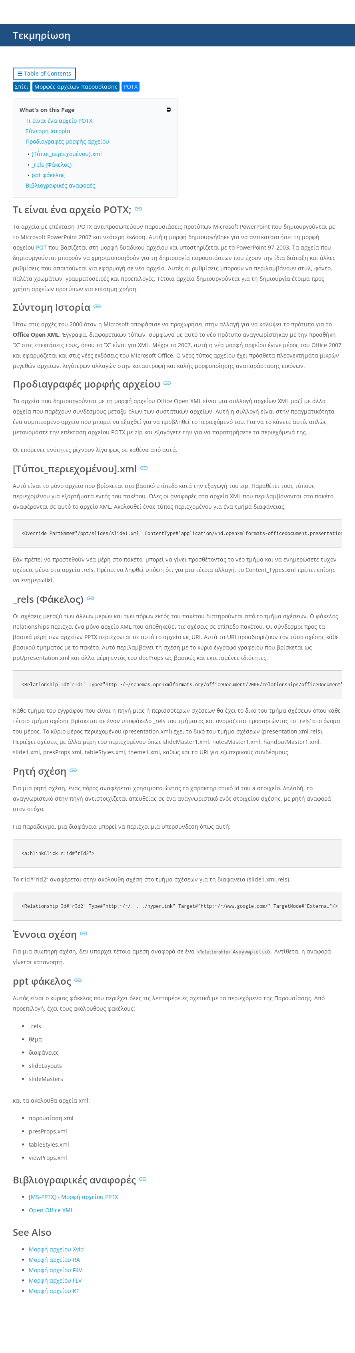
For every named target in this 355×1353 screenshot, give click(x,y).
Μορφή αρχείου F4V (55, 1270)
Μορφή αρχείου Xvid (56, 1249)
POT (41, 247)
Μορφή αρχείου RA (54, 1259)
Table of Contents (44, 73)
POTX (131, 86)
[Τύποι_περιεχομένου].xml (67, 154)
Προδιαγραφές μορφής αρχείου (67, 141)
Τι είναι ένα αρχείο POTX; (60, 120)
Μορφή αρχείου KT (54, 1291)
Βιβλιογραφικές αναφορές (60, 185)
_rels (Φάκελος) (52, 164)
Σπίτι (21, 86)
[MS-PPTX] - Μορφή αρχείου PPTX (73, 1197)
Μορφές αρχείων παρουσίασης (76, 86)
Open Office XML (51, 1210)
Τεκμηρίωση (41, 35)
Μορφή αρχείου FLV (55, 1280)
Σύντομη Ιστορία (48, 131)
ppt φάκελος (48, 175)
